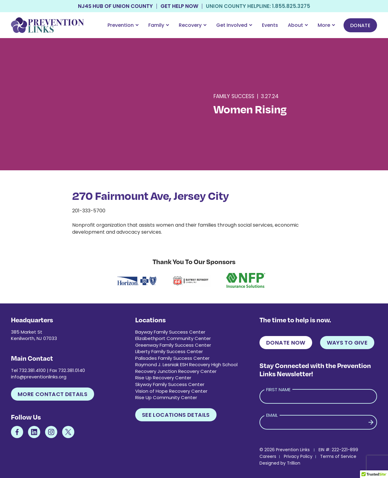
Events (270, 25)
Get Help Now (179, 6)
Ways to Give (347, 342)
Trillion (293, 463)
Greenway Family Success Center (173, 345)
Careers (267, 456)
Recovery (192, 25)
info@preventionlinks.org (38, 377)
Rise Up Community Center (166, 397)
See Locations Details (176, 415)
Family (158, 25)
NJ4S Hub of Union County (115, 6)
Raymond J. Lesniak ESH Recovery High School (186, 364)
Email (272, 415)
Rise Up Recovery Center (163, 377)
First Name (278, 389)
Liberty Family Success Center (169, 351)
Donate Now (285, 342)
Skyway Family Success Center (169, 384)
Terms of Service (338, 456)
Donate (360, 25)
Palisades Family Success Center (172, 358)
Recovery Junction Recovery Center (176, 371)
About (298, 25)
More (326, 25)
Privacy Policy (298, 456)
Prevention (123, 25)
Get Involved (234, 25)
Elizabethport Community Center (173, 338)
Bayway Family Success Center (170, 332)
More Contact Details (52, 394)
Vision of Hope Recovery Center (171, 391)
